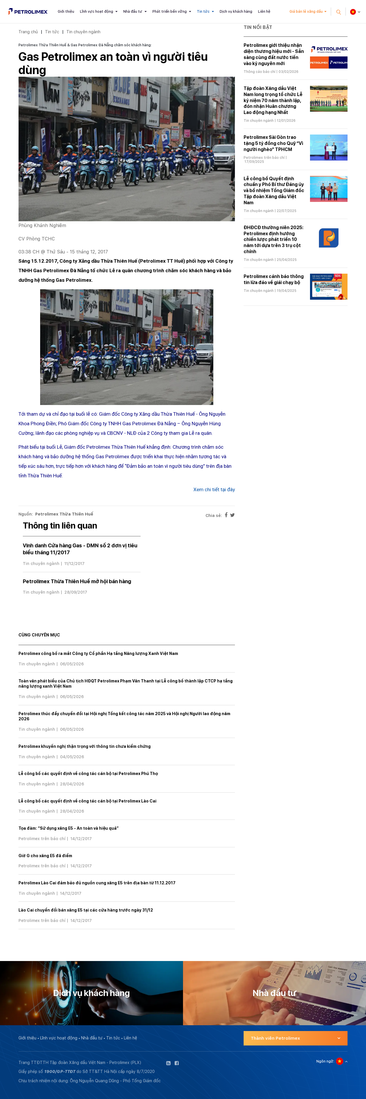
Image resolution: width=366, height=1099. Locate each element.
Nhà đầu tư (132, 12)
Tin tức (203, 12)
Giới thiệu (66, 12)
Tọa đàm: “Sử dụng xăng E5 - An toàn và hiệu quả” (68, 828)
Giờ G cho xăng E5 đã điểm (45, 855)
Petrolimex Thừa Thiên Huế (64, 514)
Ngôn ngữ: (325, 1061)
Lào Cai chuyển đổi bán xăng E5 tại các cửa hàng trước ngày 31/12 (85, 910)
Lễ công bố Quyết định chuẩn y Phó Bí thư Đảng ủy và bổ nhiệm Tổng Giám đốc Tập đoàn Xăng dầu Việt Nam (274, 190)
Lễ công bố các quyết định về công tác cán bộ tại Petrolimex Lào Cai (87, 801)
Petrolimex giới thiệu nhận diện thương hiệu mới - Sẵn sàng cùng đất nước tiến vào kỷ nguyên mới (274, 54)
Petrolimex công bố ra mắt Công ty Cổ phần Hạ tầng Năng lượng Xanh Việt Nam (98, 653)
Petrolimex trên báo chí (42, 838)
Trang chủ (28, 31)
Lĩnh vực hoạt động (96, 12)
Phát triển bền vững (169, 12)
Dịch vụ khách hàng (236, 12)
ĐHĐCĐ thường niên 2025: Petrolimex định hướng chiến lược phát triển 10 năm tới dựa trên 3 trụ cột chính (273, 239)
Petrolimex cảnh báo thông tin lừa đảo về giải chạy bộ (274, 279)
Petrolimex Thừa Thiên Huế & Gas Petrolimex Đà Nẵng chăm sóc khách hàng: (85, 45)
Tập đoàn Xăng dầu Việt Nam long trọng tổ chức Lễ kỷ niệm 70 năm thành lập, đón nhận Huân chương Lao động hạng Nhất (273, 100)
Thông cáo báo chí (259, 72)
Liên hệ (264, 12)
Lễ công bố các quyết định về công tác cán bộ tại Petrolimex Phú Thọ (88, 773)
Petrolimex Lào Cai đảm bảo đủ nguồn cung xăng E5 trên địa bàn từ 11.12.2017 (96, 883)
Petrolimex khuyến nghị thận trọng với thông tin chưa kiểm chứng (84, 746)
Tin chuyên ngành (83, 31)
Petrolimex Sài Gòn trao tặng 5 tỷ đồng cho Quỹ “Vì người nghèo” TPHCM (273, 143)
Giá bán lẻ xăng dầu (306, 12)
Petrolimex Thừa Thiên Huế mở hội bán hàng (77, 581)
